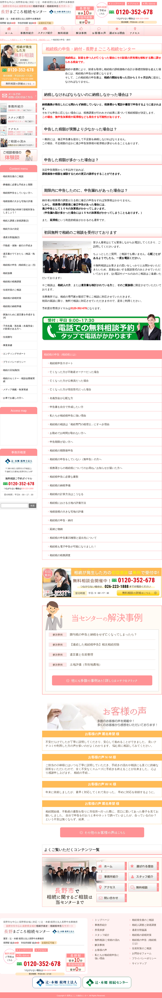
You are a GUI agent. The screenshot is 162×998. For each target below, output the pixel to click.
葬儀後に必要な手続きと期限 (18, 184)
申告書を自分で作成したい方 (66, 407)
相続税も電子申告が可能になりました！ (73, 546)
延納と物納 (56, 529)
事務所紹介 (101, 924)
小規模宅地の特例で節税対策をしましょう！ (19, 211)
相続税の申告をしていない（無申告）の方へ (76, 459)
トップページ (117, 3)
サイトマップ (139, 963)
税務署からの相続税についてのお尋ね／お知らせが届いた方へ (86, 468)
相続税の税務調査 (60, 555)
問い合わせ (150, 3)
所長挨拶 (99, 930)
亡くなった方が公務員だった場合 (69, 380)
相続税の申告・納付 (61, 520)
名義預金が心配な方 (61, 398)
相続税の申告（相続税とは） (61, 354)
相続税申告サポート (61, 363)
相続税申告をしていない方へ (18, 193)
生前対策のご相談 (12, 289)
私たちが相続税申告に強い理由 (68, 415)
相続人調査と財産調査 (144, 924)
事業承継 (7, 345)
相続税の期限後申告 (61, 450)
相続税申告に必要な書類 (64, 476)
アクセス (134, 3)
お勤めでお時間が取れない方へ (68, 433)
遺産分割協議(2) (11, 237)
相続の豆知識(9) (11, 370)
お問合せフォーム (141, 953)
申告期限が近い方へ (61, 441)
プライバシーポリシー (14, 362)
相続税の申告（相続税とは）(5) (19, 265)
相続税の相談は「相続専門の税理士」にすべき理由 (79, 424)
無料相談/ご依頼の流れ (107, 940)
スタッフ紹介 (102, 935)
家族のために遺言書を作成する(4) (19, 316)
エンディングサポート (14, 353)
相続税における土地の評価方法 (68, 503)
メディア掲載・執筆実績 (15, 389)
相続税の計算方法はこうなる (66, 494)
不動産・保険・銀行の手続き (18, 245)
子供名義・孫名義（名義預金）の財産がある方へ (19, 327)
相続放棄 (7, 273)
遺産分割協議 (139, 930)
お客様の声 (101, 950)
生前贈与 (7, 337)
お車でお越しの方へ (13, 398)
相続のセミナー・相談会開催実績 (19, 380)
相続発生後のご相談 (13, 176)
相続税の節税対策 (12, 298)
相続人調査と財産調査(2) (16, 220)
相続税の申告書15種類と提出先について (73, 537)
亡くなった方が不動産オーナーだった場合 (74, 372)
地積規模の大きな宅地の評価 (66, 511)
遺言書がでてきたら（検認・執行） (19, 255)
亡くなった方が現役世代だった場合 (70, 389)
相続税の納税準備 (60, 485)
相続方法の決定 (11, 229)
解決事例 (99, 945)
